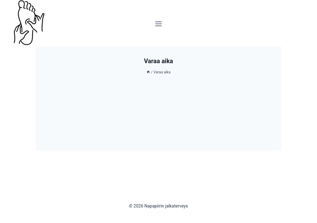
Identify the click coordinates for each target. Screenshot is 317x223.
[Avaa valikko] (159, 23)
